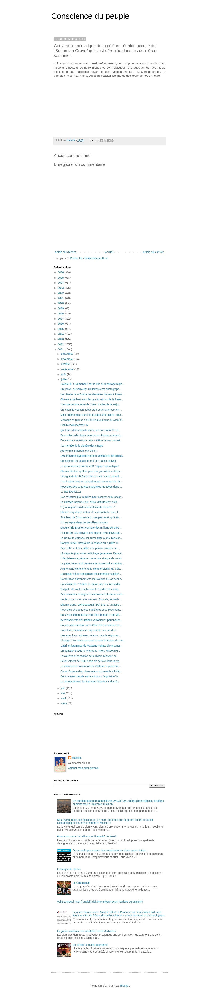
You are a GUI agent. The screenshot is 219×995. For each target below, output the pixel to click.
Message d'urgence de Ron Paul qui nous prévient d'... (92, 419)
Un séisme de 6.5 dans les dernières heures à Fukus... (92, 394)
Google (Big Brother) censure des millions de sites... (90, 527)
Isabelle (77, 757)
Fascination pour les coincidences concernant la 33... (91, 481)
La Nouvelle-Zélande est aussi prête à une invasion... (91, 537)
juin (63, 688)
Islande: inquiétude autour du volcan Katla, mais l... (90, 512)
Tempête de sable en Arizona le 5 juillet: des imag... (90, 589)
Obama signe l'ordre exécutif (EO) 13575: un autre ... (91, 604)
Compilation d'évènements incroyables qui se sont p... (91, 578)
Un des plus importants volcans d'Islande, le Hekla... (90, 599)
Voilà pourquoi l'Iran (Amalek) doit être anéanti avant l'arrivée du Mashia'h (100, 901)
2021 (61, 298)
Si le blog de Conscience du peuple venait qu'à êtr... (90, 517)
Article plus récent (65, 252)
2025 (61, 277)
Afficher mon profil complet (83, 767)
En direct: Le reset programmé (90, 944)
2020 (61, 303)
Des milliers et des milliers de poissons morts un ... (89, 548)
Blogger (124, 985)
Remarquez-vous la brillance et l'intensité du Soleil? (87, 836)
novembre (67, 358)
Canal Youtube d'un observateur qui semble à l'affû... (91, 671)
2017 (61, 318)
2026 (61, 272)
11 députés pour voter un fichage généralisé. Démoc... (92, 553)
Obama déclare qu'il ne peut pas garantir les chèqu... (91, 471)
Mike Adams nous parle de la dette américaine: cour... (91, 414)
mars (64, 703)
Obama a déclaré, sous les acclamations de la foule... (91, 399)
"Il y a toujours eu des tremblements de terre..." (87, 507)
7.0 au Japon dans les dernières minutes (84, 522)
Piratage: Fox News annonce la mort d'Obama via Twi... (92, 640)
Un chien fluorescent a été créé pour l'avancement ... (91, 409)
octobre (66, 364)
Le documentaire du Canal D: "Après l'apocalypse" (89, 466)
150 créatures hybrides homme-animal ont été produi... (92, 455)
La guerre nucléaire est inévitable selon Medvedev (86, 931)
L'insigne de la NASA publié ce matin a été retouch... (91, 476)
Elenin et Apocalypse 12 (74, 424)
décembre (67, 353)
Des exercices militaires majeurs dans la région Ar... (90, 635)
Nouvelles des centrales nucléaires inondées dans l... (91, 486)
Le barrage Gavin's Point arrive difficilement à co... (89, 502)
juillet (64, 379)
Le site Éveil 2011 (70, 491)
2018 (61, 313)
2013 (61, 339)
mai (63, 693)
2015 (61, 328)
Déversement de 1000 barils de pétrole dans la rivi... (90, 661)
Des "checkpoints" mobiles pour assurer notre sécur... (91, 496)
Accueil (109, 252)
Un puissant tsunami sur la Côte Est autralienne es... (91, 625)
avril (64, 698)
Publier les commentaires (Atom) (89, 258)
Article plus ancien (153, 252)
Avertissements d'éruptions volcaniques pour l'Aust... (91, 620)
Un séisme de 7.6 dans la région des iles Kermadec (90, 584)
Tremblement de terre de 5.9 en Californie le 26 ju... (90, 404)
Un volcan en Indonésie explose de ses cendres (88, 630)
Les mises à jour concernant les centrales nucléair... (90, 573)
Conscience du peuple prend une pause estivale (88, 460)
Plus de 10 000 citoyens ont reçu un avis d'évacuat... (91, 532)
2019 (61, 308)
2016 (61, 323)
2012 (61, 344)
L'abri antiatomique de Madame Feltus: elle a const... (91, 645)
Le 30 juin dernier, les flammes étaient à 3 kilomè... (90, 681)
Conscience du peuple (90, 16)
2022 (61, 293)
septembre (67, 369)
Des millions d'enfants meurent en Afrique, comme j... (91, 435)
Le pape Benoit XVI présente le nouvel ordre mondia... (92, 563)
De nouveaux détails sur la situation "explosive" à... (90, 676)
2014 (61, 333)
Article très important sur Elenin (78, 450)
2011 (61, 349)
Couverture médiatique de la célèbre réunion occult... (91, 440)
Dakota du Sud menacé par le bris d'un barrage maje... (92, 383)
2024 (61, 282)
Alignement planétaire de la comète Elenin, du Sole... (91, 568)
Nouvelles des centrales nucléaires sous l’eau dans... (91, 609)
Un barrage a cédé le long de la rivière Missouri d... (90, 650)
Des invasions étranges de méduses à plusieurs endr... (92, 594)
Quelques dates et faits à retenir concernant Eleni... (90, 430)
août (64, 374)
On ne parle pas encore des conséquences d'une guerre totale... (110, 850)
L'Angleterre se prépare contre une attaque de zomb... (92, 558)
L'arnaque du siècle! (69, 869)
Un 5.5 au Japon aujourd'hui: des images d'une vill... (90, 614)
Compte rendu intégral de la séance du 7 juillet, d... (90, 542)
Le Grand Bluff (81, 882)
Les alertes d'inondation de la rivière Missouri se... (89, 655)
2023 (61, 287)
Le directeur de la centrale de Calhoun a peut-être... (90, 666)
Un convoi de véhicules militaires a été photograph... (91, 389)
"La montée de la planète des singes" (82, 445)
